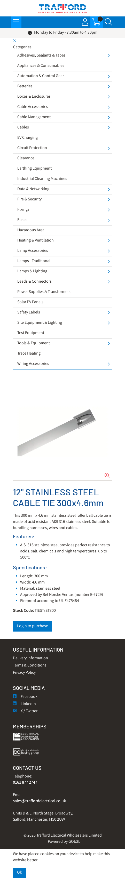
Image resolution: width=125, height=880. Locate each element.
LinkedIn (24, 704)
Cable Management (34, 117)
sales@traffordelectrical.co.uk (39, 801)
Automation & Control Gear (40, 76)
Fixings (23, 210)
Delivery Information (30, 658)
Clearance (25, 158)
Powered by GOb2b (64, 842)
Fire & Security (29, 199)
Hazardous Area (30, 230)
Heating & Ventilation (35, 241)
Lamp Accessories (32, 251)
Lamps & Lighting (32, 271)
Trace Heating (29, 354)
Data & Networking (33, 189)
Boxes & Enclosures (34, 97)
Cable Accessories (32, 107)
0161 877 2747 (25, 783)
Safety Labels (28, 313)
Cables (23, 128)
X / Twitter (25, 711)
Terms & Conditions (29, 666)
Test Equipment (30, 333)
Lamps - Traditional (33, 261)
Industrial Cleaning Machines (42, 179)
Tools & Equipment (33, 343)
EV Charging (27, 138)
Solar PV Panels (30, 302)
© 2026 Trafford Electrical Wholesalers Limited (63, 836)
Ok (19, 873)
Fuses (22, 220)
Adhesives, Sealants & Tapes (41, 56)
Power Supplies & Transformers (44, 292)
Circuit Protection (32, 148)
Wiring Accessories (33, 364)
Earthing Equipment (34, 169)
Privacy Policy (24, 673)
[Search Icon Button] (108, 22)
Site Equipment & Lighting (39, 323)
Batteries (25, 86)
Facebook (25, 697)
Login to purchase (32, 626)
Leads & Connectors (34, 282)
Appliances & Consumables (40, 66)
